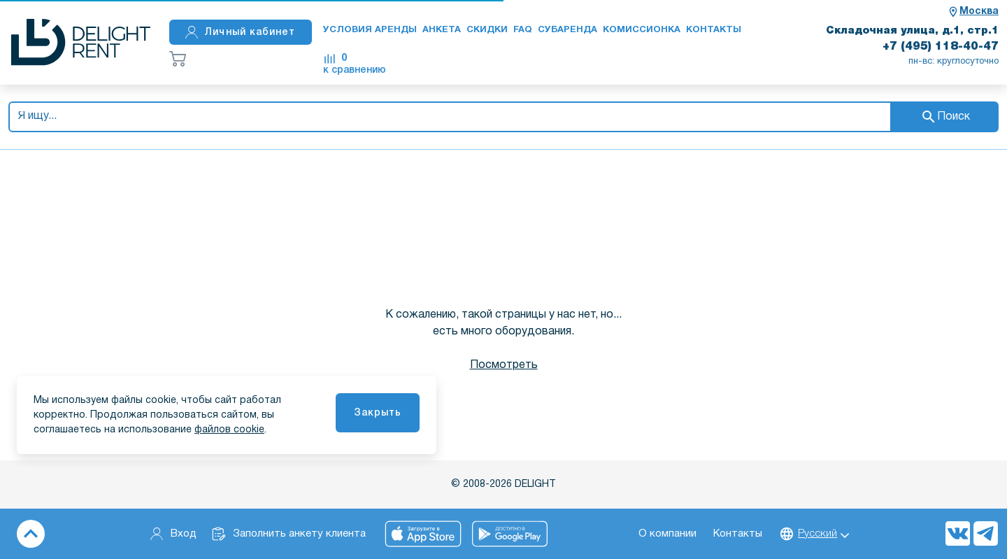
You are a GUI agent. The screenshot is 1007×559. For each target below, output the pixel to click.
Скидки (487, 30)
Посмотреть (504, 365)
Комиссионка (641, 30)
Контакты (713, 30)
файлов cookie (229, 429)
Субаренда (567, 30)
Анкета (441, 30)
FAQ (522, 30)
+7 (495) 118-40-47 (941, 47)
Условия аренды (370, 30)
